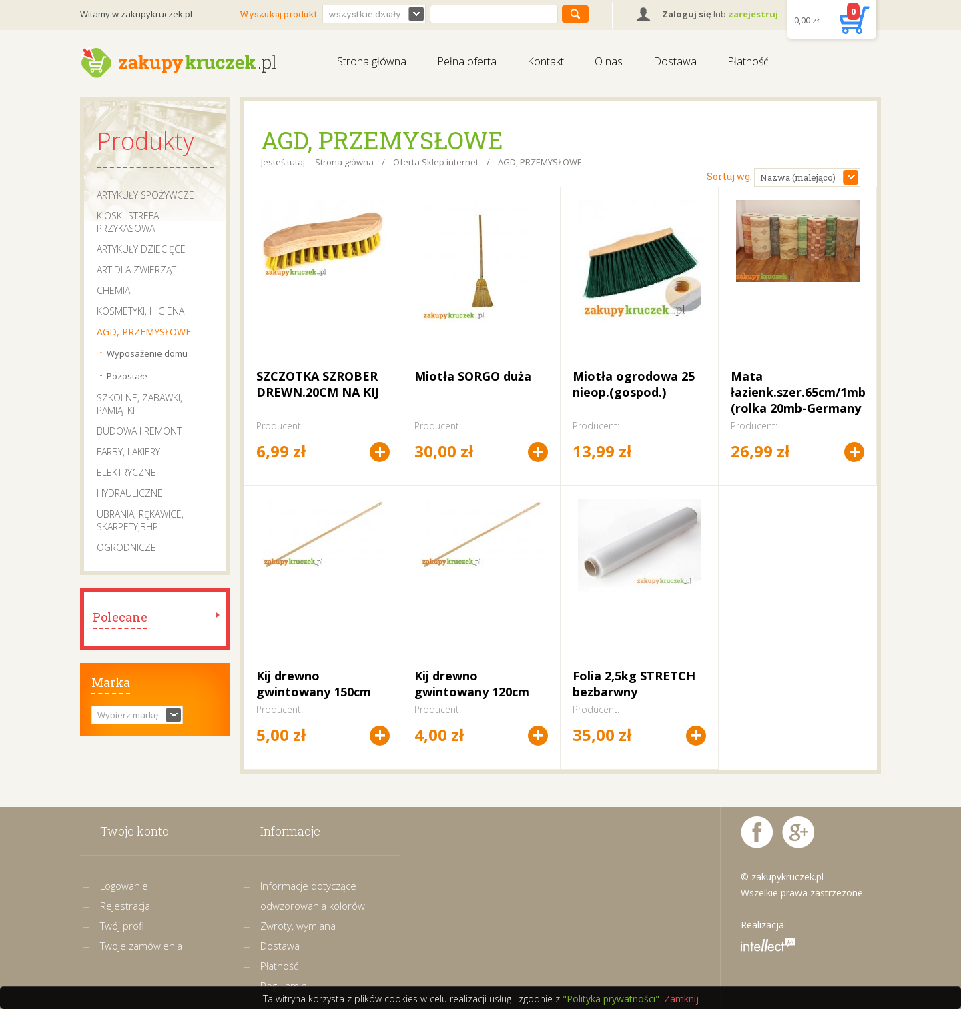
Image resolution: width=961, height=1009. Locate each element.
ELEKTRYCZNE (126, 472)
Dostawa (675, 61)
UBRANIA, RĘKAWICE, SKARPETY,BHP (140, 520)
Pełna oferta (467, 61)
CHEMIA (113, 290)
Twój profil (123, 925)
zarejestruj (753, 14)
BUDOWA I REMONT (139, 431)
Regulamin (283, 985)
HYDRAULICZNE (130, 493)
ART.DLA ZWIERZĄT (136, 269)
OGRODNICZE (126, 547)
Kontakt (545, 61)
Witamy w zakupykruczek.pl (136, 14)
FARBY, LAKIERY (128, 451)
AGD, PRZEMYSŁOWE (144, 331)
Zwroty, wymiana (298, 925)
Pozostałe (127, 376)
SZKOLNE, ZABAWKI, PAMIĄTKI (139, 404)
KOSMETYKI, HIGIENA (140, 311)
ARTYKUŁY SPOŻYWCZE (145, 195)
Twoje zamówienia (141, 945)
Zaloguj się (686, 14)
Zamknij (681, 998)
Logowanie (124, 885)
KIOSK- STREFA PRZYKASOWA (128, 222)
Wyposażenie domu (147, 353)
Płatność (748, 61)
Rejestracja (125, 905)
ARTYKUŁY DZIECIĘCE (141, 249)
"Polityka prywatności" (611, 998)
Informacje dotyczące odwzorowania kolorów (312, 895)
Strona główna (371, 61)
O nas (609, 61)
